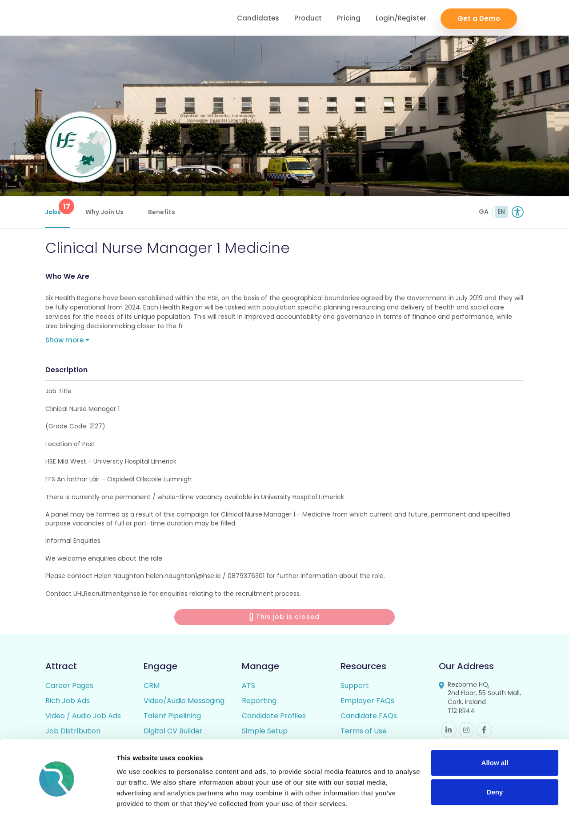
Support (355, 686)
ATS (248, 686)
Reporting (259, 701)
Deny (495, 760)
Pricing (349, 18)
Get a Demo (478, 18)
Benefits (162, 212)
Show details (137, 796)
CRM (152, 686)
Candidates (258, 18)
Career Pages (69, 686)
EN (501, 211)
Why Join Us (105, 212)
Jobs (57, 207)
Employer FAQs (367, 701)
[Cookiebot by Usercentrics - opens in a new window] (57, 796)
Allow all (495, 731)
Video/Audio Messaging (184, 701)
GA (484, 211)
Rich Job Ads (67, 701)
